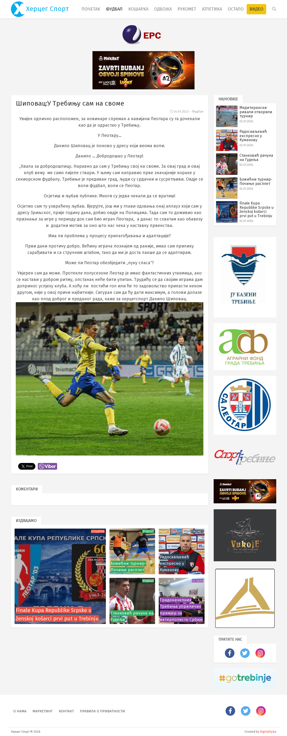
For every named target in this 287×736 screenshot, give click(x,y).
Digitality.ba (268, 731)
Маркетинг (42, 711)
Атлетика (212, 9)
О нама (20, 711)
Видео (256, 9)
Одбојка (163, 9)
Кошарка (138, 9)
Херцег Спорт (40, 9)
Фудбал (114, 9)
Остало (236, 9)
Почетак (90, 9)
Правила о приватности (102, 711)
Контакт (66, 711)
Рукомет (187, 9)
